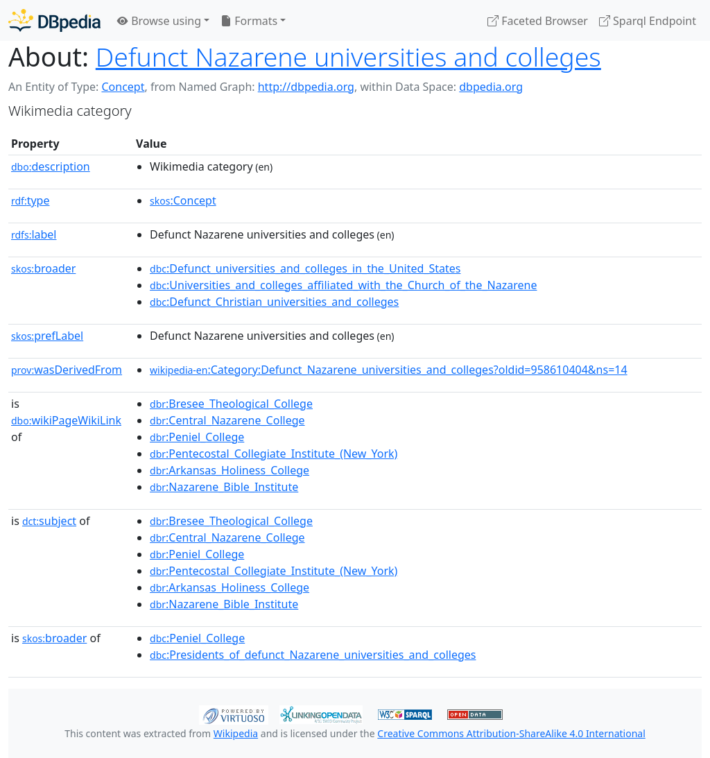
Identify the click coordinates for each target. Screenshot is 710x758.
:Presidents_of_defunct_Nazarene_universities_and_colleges (313, 654)
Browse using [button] (159, 20)
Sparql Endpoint (647, 20)
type (30, 200)
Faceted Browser (537, 20)
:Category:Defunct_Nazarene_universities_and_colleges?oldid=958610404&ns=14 (388, 369)
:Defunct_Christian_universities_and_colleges (274, 301)
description (50, 166)
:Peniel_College (197, 437)
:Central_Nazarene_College (227, 420)
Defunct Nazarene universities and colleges (348, 56)
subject (49, 520)
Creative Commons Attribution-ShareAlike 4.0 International (511, 733)
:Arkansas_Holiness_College (229, 470)
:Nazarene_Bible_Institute (224, 486)
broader (43, 268)
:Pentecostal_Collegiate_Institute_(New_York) (273, 453)
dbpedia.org (491, 86)
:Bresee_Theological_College (231, 403)
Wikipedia (236, 733)
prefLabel (47, 335)
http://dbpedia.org (306, 86)
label (34, 234)
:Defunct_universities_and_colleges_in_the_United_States (305, 268)
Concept (122, 86)
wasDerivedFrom (66, 369)
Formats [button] (248, 20)
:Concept (183, 200)
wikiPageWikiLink (66, 420)
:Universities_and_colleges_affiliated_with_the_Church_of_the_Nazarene (343, 285)
